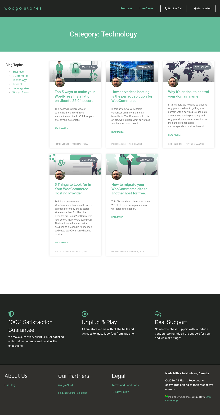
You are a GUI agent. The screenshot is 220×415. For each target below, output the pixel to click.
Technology (19, 80)
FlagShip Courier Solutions (72, 392)
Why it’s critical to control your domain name (188, 94)
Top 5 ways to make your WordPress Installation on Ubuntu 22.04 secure (75, 96)
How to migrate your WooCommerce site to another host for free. (129, 189)
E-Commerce (20, 75)
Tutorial (17, 84)
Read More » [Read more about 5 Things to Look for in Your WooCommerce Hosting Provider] (61, 242)
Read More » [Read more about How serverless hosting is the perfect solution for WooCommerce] (117, 132)
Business (18, 71)
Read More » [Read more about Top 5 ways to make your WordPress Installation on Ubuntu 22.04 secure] (61, 128)
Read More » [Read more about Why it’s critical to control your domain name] (174, 135)
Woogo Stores (21, 92)
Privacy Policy (120, 392)
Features (126, 8)
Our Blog (10, 385)
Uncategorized (21, 88)
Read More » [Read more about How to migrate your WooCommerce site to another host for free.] (117, 217)
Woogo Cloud (65, 385)
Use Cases (147, 8)
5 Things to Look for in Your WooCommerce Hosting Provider (73, 189)
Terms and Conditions (125, 385)
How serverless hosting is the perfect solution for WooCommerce (131, 96)
